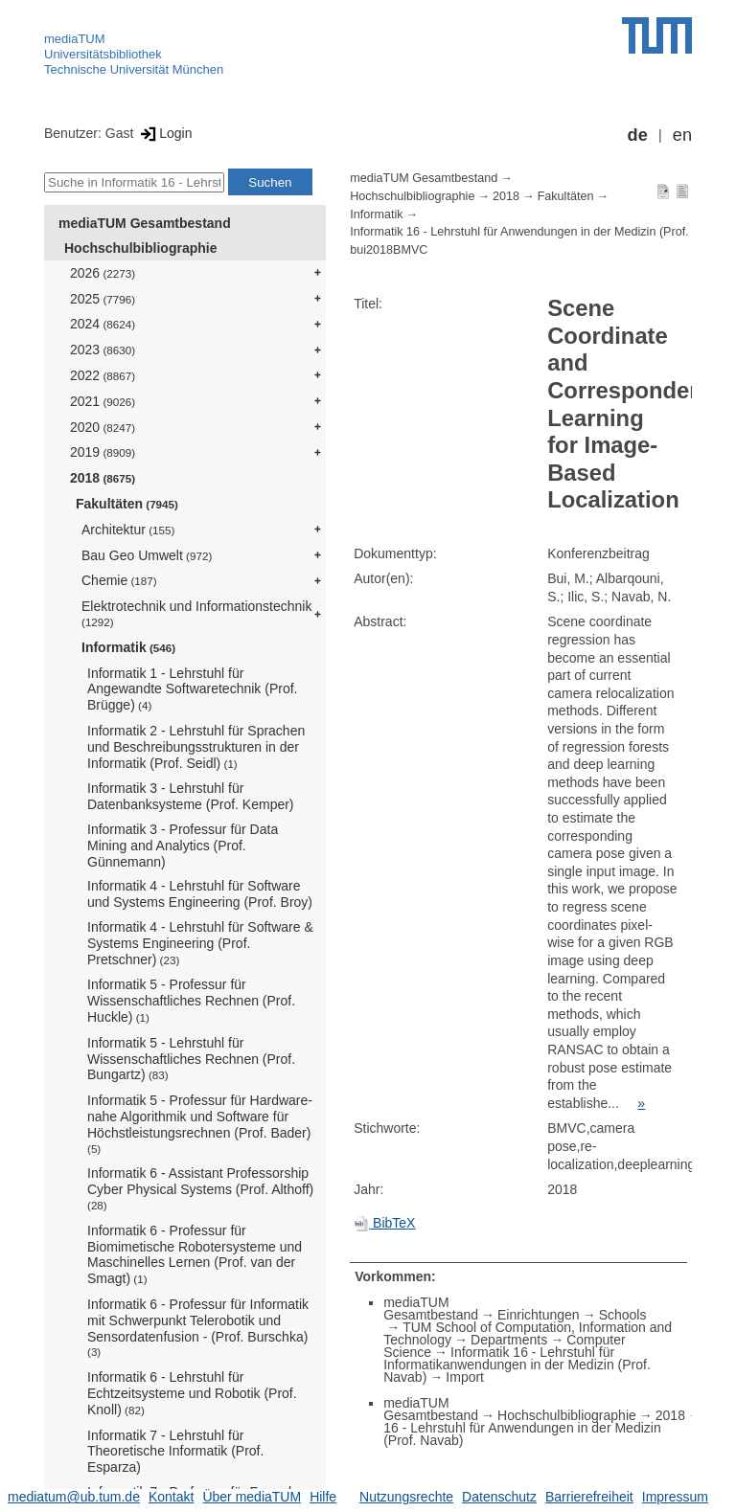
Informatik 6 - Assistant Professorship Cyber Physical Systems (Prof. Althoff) (200, 1188)
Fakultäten (127, 503)
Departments (509, 1339)
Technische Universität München (133, 69)
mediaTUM (74, 39)
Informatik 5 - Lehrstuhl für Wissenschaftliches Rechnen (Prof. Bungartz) (191, 1059)
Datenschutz (499, 1496)
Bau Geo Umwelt (146, 555)
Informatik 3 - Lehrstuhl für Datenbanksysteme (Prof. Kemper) (190, 796)
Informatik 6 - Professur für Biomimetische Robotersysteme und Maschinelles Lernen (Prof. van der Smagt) (194, 1254)
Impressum (675, 1496)
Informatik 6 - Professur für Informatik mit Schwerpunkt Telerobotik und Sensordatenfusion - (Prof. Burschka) (198, 1327)
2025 (102, 298)
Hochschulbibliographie (140, 248)
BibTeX (384, 1222)
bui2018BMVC (388, 250)
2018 (102, 477)
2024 (102, 323)
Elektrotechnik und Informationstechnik (196, 613)
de (638, 135)
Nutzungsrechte (406, 1496)
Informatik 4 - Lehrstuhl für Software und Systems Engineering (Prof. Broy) (199, 894)
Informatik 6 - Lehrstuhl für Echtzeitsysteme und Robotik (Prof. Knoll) (192, 1393)
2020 (102, 427)
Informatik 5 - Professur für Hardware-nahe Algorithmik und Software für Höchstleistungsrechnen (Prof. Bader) (199, 1123)
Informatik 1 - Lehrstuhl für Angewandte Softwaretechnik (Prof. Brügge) (192, 689)
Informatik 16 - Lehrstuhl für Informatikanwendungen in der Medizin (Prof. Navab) (517, 1364)
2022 (102, 375)
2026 (102, 273)
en (682, 135)
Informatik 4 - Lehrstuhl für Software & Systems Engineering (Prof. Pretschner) (200, 943)
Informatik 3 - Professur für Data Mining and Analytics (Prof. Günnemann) (182, 845)
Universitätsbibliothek (103, 54)
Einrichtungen (538, 1314)
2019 (102, 452)
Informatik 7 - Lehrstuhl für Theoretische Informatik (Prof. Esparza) (175, 1452)
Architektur (127, 529)
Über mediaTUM (251, 1496)
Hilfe (323, 1496)
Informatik (128, 647)
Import (465, 1377)
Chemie (119, 580)
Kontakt (171, 1496)
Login (164, 133)
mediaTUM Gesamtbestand (144, 223)
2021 (102, 401)
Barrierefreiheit (589, 1496)
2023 (102, 349)
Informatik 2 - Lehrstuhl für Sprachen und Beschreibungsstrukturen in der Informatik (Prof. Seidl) (196, 747)
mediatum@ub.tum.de (74, 1496)
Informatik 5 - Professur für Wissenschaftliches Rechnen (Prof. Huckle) (191, 1001)
